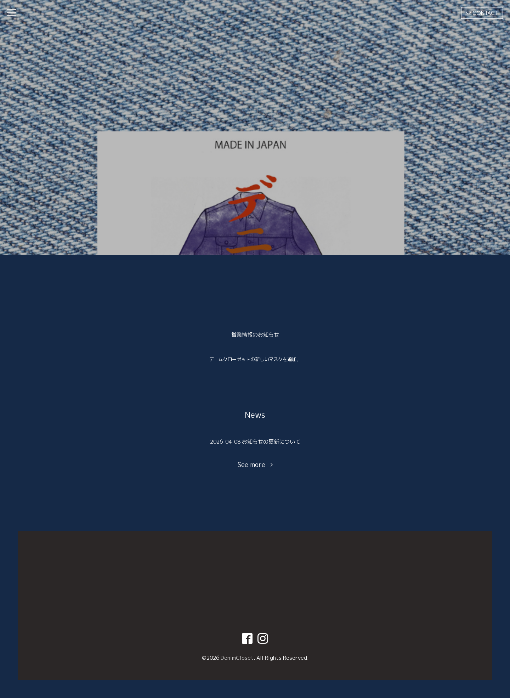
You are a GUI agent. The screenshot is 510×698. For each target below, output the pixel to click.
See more (255, 465)
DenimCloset (237, 658)
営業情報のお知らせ (255, 334)
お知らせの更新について (271, 441)
